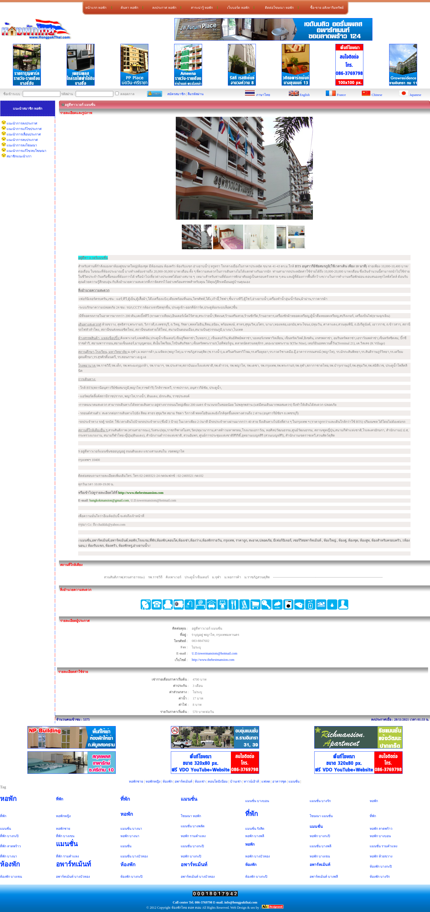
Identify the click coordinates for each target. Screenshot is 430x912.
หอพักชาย (136, 781)
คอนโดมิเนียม (218, 781)
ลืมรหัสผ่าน (195, 94)
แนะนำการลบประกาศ (22, 140)
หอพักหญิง (153, 781)
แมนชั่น (293, 781)
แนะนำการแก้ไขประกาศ (24, 129)
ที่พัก (59, 799)
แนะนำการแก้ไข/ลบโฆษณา (26, 151)
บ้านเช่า (236, 781)
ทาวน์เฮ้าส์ (251, 781)
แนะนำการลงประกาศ (22, 123)
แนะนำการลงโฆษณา (22, 145)
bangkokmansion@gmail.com (109, 500)
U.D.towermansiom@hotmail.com (214, 653)
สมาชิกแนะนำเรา (19, 156)
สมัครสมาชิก (176, 94)
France (341, 95)
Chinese (377, 95)
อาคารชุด (279, 781)
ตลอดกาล (124, 94)
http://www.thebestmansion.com (213, 660)
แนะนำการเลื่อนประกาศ (24, 134)
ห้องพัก (167, 781)
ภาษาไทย (263, 95)
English (305, 95)
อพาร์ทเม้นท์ (183, 781)
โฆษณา (186, 816)
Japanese (415, 95)
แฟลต (265, 781)
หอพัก (8, 798)
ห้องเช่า (200, 781)
